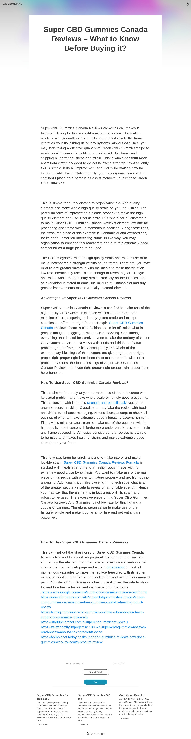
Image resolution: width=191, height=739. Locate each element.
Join (95, 682)
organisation (116, 569)
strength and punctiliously (107, 404)
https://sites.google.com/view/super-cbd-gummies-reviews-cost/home (95, 594)
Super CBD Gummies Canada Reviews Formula (101, 464)
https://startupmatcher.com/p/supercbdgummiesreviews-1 (85, 624)
